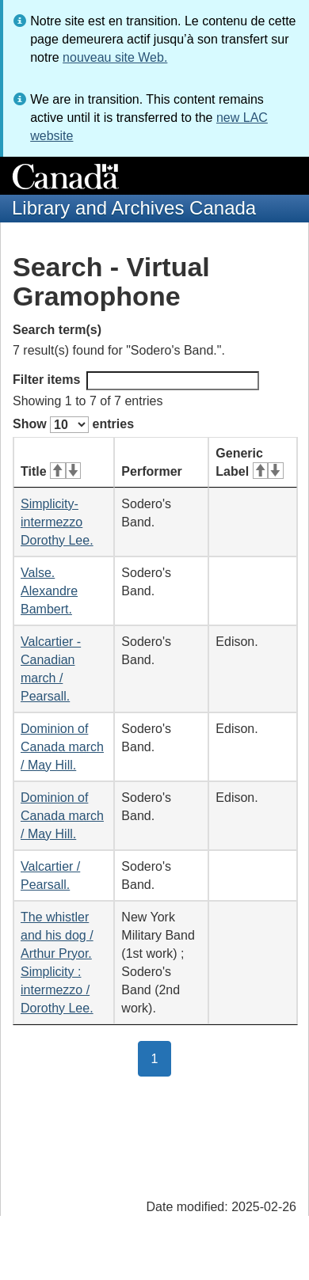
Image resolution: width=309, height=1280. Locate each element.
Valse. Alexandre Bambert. (49, 591)
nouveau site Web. (115, 57)
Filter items (136, 380)
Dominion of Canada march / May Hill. (62, 747)
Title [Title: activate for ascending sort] (51, 471)
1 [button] (161, 1057)
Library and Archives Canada (134, 207)
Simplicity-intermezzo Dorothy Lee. (57, 522)
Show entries (73, 424)
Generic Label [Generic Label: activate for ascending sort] (249, 462)
